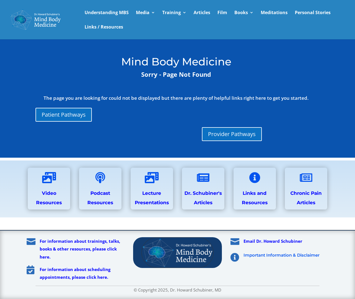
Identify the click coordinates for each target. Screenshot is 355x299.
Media (142, 13)
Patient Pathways (64, 114)
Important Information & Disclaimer (282, 255)
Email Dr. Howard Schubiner (273, 241)
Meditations (274, 13)
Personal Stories (313, 13)
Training (171, 13)
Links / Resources (104, 27)
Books (241, 13)
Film (222, 13)
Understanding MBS (107, 13)
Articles (202, 13)
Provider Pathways (232, 134)
